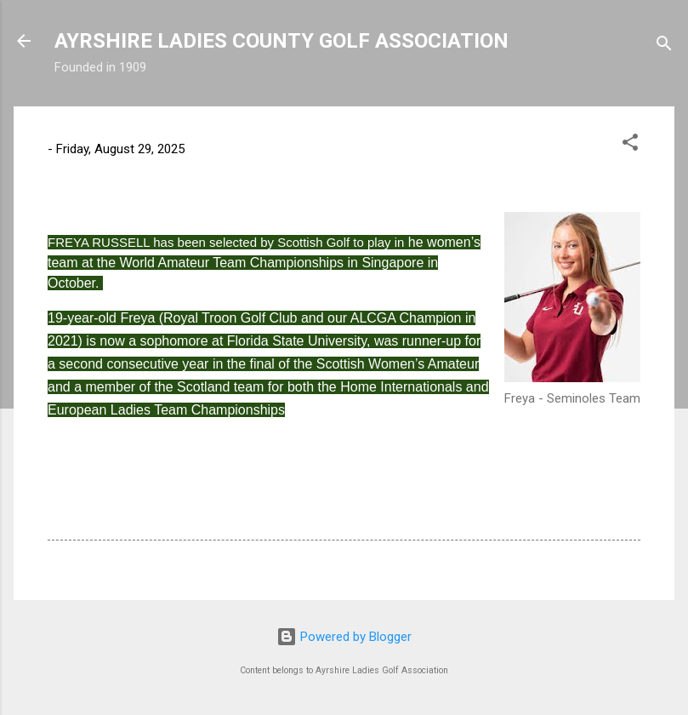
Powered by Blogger (344, 636)
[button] (630, 145)
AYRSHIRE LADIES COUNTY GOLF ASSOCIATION (281, 41)
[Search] (664, 46)
